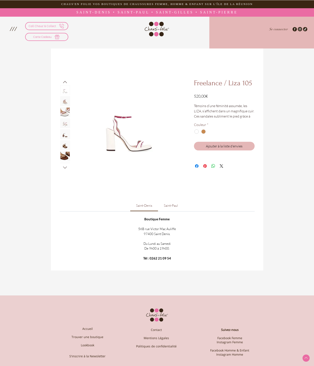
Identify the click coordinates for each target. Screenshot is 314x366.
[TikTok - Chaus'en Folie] (305, 29)
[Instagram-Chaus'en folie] (300, 29)
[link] (144, 205)
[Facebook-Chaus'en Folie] (295, 29)
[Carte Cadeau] (46, 37)
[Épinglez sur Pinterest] (205, 166)
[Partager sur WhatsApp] (213, 166)
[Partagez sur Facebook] (196, 166)
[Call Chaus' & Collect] (46, 26)
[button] (13, 28)
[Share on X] (221, 166)
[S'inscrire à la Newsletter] (87, 356)
